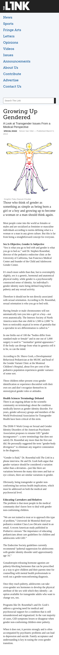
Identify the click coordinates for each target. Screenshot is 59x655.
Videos (8, 49)
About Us (10, 68)
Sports (8, 24)
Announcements (16, 61)
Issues (8, 55)
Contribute (12, 74)
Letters (8, 36)
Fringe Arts (12, 30)
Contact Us (12, 86)
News (7, 17)
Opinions (10, 42)
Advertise (11, 80)
